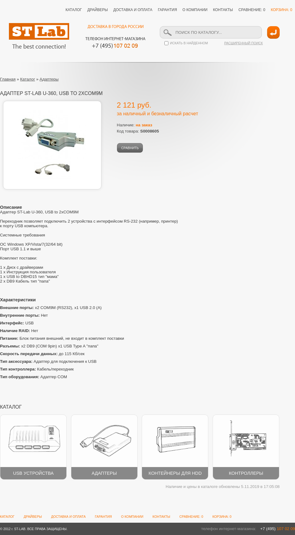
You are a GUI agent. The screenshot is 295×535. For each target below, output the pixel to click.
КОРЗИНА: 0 (281, 10)
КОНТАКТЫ (223, 10)
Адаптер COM (33, 376)
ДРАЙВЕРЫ (97, 10)
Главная (8, 79)
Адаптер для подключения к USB (48, 361)
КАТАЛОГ (73, 10)
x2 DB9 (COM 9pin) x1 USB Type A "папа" (49, 346)
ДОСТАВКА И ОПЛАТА (132, 10)
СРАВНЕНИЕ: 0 (251, 10)
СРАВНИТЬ (130, 148)
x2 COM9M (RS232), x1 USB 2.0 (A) (51, 307)
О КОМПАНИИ (195, 10)
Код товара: (138, 131)
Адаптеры (49, 79)
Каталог (27, 79)
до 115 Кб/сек (42, 353)
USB (17, 323)
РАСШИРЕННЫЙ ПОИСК (243, 43)
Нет (24, 315)
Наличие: (134, 125)
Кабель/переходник (37, 369)
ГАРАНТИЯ (167, 10)
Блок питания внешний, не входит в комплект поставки (62, 338)
